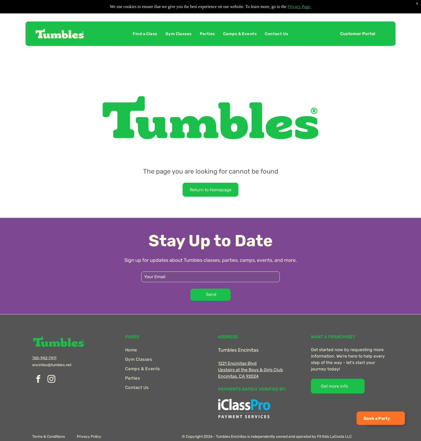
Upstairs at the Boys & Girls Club (250, 369)
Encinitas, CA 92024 (238, 376)
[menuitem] (145, 34)
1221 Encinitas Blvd (237, 363)
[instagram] (51, 379)
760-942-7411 (44, 358)
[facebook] (38, 379)
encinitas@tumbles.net (51, 365)
